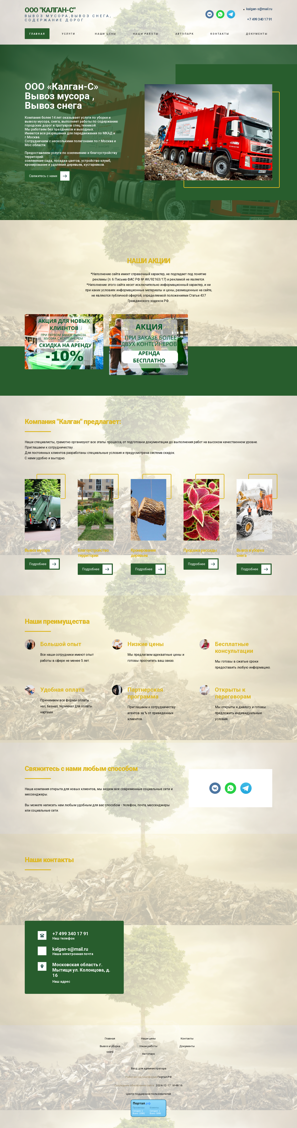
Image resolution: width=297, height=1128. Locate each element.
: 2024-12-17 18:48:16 (169, 1085)
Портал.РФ (165, 1076)
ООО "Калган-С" (50, 10)
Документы (257, 33)
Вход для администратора (148, 1068)
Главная (37, 33)
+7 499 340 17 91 (259, 19)
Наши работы (146, 33)
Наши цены (105, 33)
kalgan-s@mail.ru (259, 9)
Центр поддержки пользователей (148, 1093)
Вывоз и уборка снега (110, 1048)
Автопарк (184, 33)
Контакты (219, 33)
